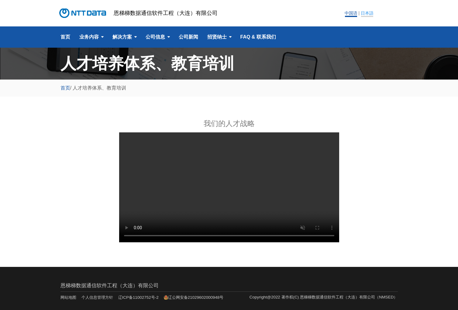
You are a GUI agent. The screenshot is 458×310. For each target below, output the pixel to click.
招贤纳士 (217, 36)
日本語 (367, 13)
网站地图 (68, 297)
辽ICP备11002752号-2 (138, 297)
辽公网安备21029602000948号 (196, 297)
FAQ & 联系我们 (258, 36)
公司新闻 (188, 36)
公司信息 (155, 36)
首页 (65, 36)
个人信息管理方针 (97, 297)
